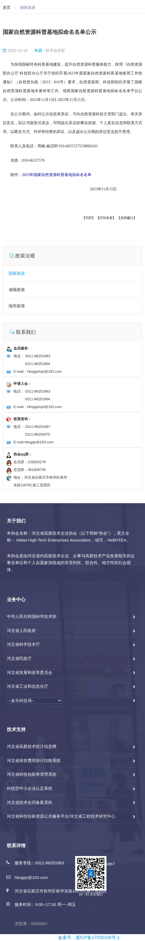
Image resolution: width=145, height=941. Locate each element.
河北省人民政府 (21, 630)
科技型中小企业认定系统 (29, 788)
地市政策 (17, 305)
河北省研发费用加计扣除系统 (34, 760)
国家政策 (17, 273)
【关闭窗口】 (127, 218)
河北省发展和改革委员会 (29, 672)
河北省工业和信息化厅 (27, 686)
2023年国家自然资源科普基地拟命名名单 (56, 175)
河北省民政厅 (19, 658)
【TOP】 (88, 218)
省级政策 (17, 289)
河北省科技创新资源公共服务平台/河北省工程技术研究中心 (61, 816)
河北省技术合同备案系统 (29, 802)
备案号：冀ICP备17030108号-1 (89, 937)
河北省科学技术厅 (23, 644)
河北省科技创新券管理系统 (31, 774)
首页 (6, 7)
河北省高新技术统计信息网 (31, 746)
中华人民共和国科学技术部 (31, 616)
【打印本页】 (106, 218)
